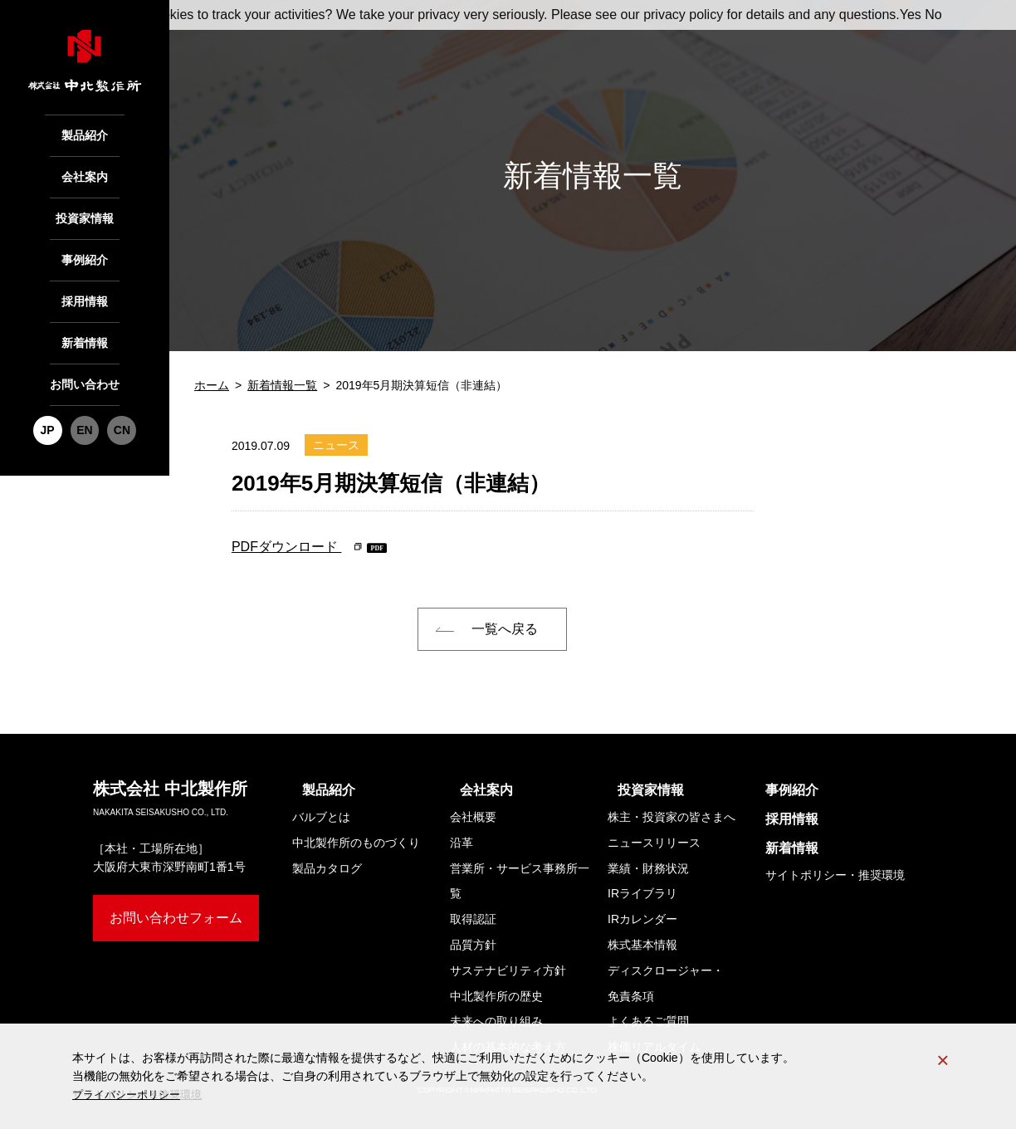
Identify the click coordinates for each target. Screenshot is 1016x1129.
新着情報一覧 (282, 385)
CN (118, 400)
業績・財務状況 (648, 868)
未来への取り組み (496, 1021)
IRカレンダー (642, 919)
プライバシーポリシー (130, 1095)
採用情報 (84, 284)
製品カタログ (327, 868)
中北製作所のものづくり (356, 842)
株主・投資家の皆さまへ (671, 817)
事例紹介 (84, 246)
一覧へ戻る (504, 629)
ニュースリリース (654, 842)
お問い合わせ (84, 358)
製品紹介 (84, 133)
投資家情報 (85, 208)
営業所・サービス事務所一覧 (519, 881)
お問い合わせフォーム (176, 918)
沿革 (461, 842)
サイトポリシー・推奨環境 (835, 875)
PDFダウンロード (286, 547)
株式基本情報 (642, 944)
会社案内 (84, 171)
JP (50, 400)
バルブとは (321, 817)
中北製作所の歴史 (496, 996)
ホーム (211, 385)
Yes (910, 14)
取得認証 (473, 919)
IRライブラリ (642, 893)
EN (84, 400)
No (933, 14)
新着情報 (84, 321)
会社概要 (473, 817)
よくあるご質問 (648, 1021)
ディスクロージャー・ (666, 986)
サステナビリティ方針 (508, 970)
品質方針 (473, 944)
